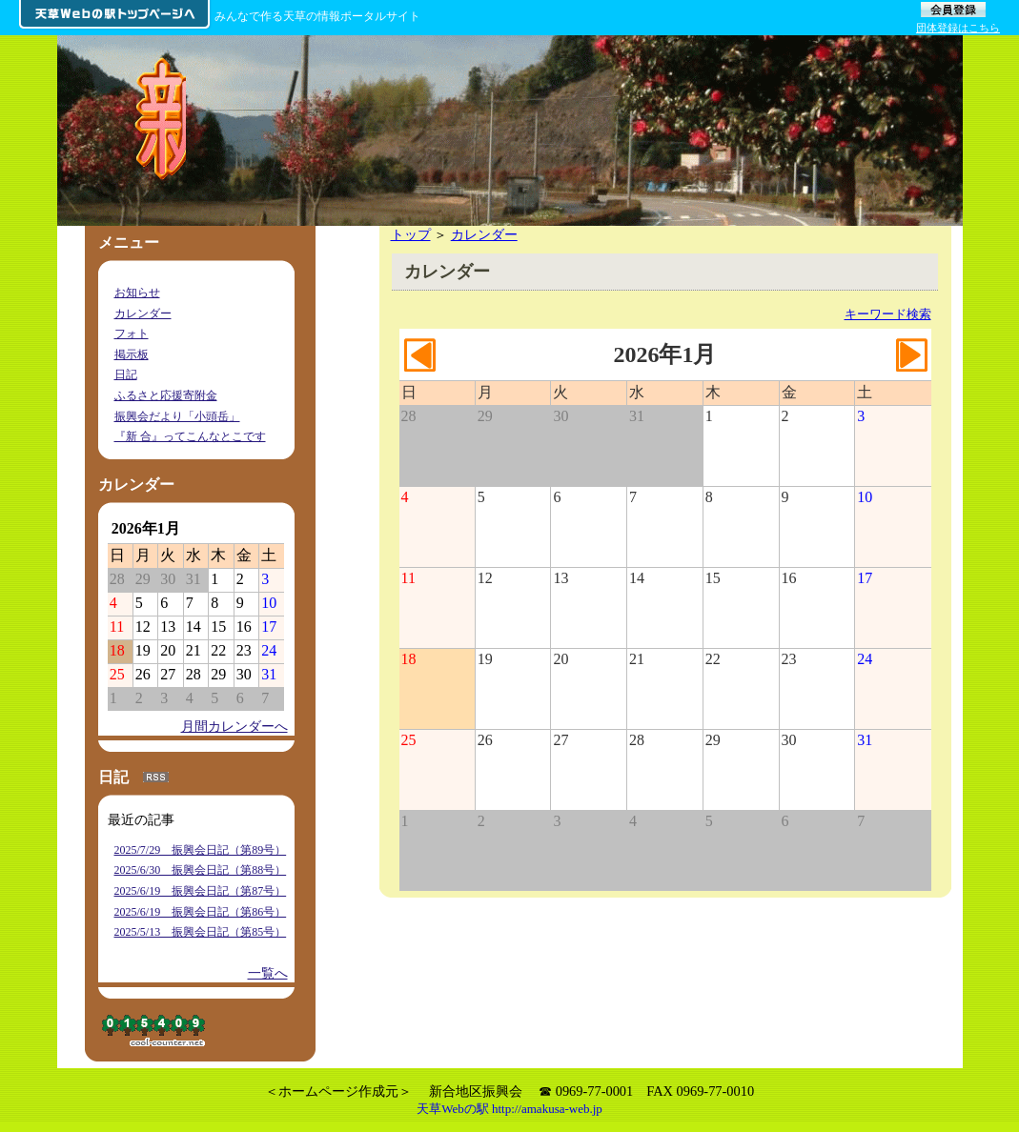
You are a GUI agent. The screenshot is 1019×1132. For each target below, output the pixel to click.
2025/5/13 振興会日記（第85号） (200, 932)
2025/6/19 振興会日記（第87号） (200, 891)
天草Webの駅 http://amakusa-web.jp (509, 1109)
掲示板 (131, 354)
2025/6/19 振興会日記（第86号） (200, 912)
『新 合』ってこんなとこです (190, 436)
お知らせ (137, 292)
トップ (411, 234)
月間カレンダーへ (234, 726)
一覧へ (268, 972)
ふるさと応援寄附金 (165, 395)
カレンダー (484, 234)
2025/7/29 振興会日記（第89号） (200, 850)
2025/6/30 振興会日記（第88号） (200, 870)
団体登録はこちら (958, 27)
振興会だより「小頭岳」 (177, 416)
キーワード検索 (888, 314)
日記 (125, 374)
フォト (131, 333)
